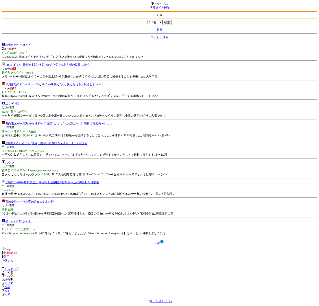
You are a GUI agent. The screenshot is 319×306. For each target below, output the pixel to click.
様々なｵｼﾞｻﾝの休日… (19, 221)
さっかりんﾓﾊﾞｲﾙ (159, 301)
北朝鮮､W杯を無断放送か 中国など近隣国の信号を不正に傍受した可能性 (52, 182)
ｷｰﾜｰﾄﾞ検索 (160, 37)
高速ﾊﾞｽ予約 (161, 7)
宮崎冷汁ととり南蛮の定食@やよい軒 (29, 201)
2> (158, 242)
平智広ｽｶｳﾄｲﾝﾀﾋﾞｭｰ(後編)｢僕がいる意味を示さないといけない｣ (46, 143)
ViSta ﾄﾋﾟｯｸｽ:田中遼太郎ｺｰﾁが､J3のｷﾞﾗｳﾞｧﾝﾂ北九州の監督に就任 (47, 64)
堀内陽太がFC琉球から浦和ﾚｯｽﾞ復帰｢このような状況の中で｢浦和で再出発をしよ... (58, 123)
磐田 (159, 29)
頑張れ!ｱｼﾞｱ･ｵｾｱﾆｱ (17, 45)
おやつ (9, 162)
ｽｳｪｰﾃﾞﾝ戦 (12, 103)
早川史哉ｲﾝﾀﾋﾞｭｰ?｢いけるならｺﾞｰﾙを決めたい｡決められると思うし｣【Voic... (54, 84)
